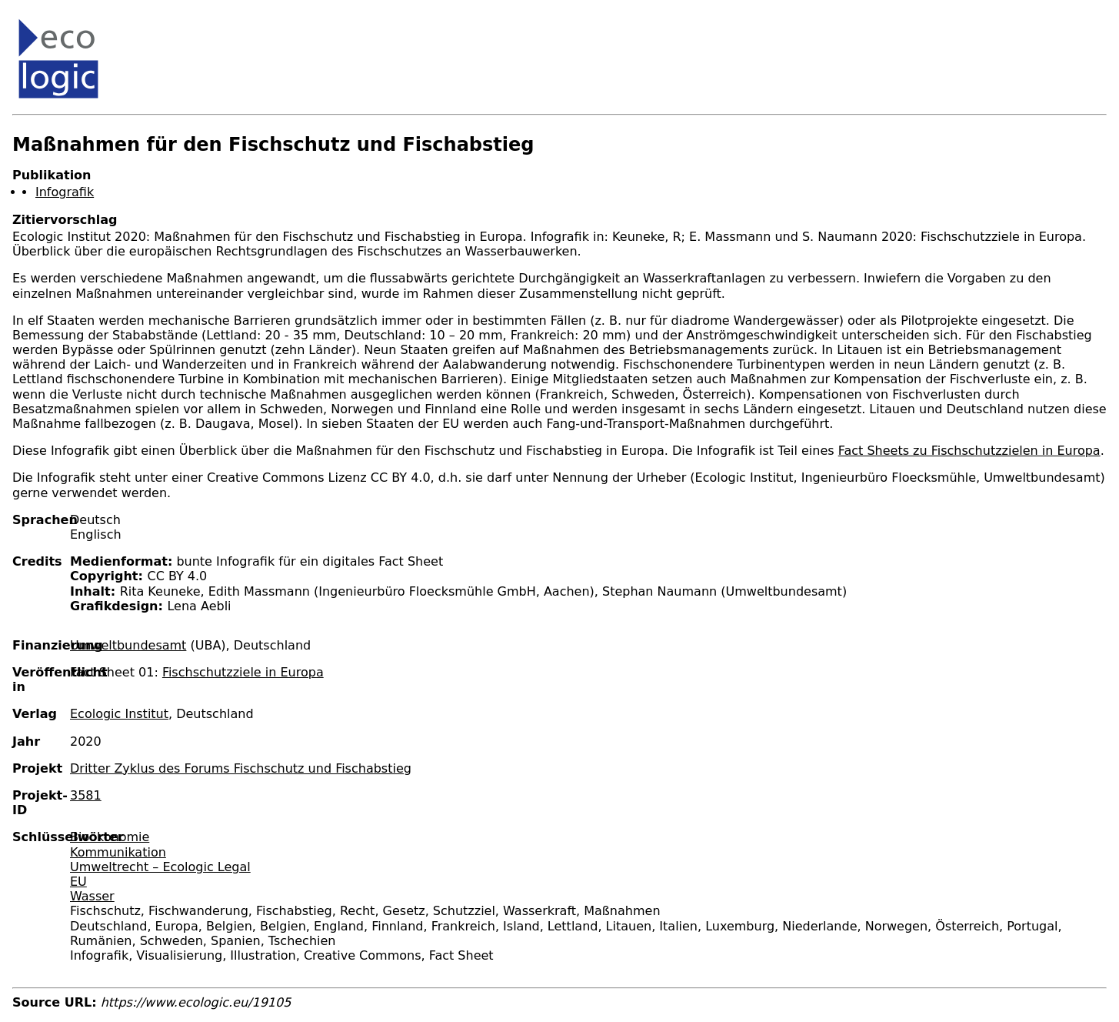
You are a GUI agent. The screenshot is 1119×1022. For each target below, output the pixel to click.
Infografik (64, 192)
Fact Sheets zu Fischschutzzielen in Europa (969, 450)
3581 (86, 795)
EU (78, 881)
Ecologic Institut (119, 713)
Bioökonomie (109, 837)
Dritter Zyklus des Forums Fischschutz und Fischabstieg (240, 768)
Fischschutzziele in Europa (243, 672)
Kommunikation (118, 852)
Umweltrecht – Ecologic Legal (160, 867)
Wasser (92, 896)
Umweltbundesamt (128, 645)
